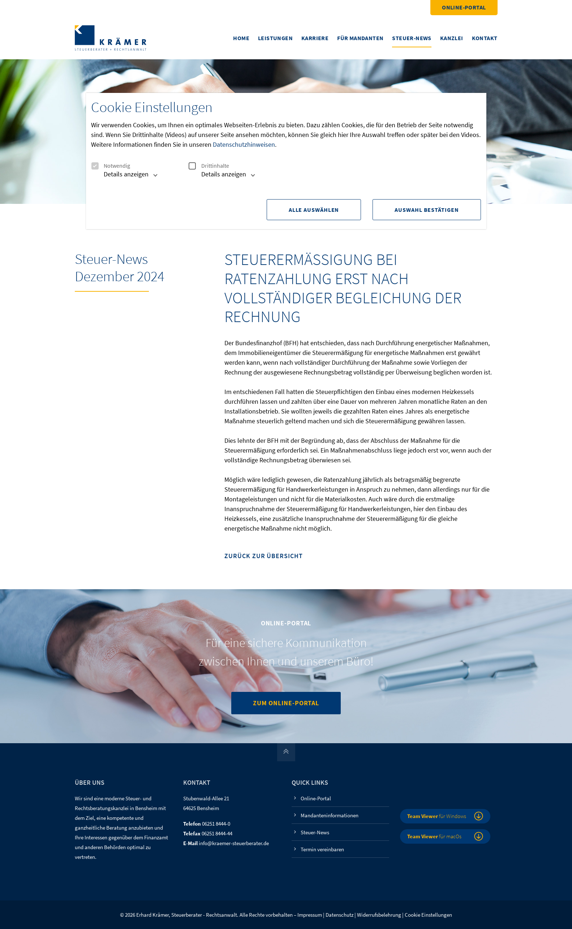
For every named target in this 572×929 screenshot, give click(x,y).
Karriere (314, 38)
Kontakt (485, 38)
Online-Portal (464, 7)
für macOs (434, 836)
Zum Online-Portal (286, 703)
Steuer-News (411, 38)
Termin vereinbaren (322, 849)
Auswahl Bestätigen (427, 209)
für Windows (436, 816)
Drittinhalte (209, 165)
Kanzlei (451, 38)
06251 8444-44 (217, 833)
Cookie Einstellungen (428, 914)
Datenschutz (339, 914)
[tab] (122, 177)
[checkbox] (94, 166)
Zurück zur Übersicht (263, 556)
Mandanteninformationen (329, 815)
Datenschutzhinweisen (244, 144)
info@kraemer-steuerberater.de (234, 843)
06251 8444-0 (216, 823)
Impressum (309, 914)
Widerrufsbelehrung (379, 914)
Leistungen (275, 38)
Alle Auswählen (314, 209)
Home (241, 38)
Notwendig (110, 165)
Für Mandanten (360, 38)
